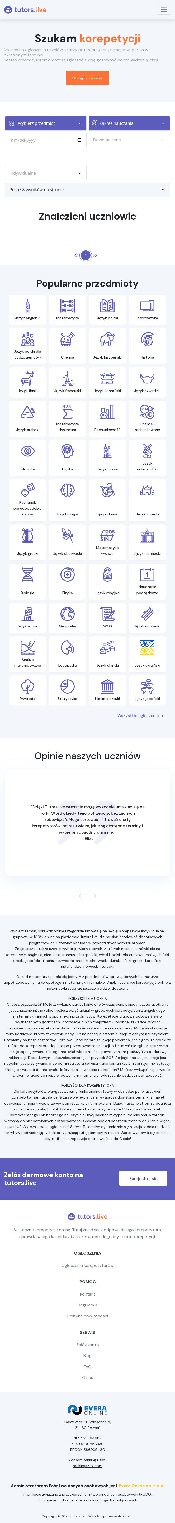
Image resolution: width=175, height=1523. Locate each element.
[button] (81, 895)
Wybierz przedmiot (52, 123)
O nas (87, 1377)
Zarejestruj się (143, 1178)
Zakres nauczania (135, 123)
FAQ (87, 1366)
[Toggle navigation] (164, 10)
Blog (87, 1355)
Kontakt (87, 1294)
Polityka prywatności (87, 1316)
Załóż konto (87, 1345)
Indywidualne (48, 173)
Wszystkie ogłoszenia (140, 715)
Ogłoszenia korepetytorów (87, 1265)
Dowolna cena (131, 140)
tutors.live (78, 1516)
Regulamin (87, 1305)
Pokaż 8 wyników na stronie (90, 190)
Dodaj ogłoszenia (87, 78)
